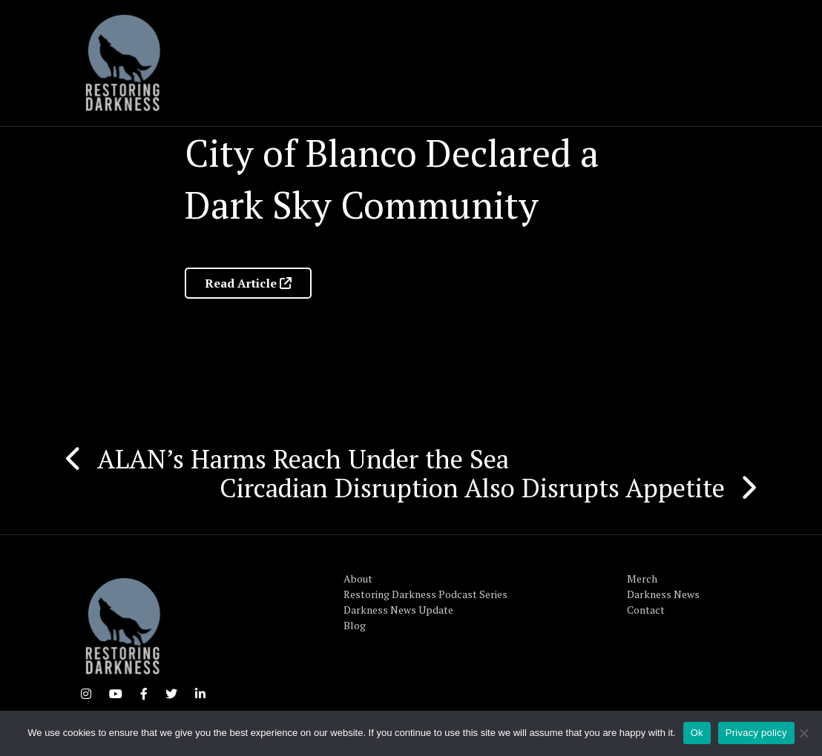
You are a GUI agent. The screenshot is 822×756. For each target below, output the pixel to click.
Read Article (248, 283)
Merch (642, 578)
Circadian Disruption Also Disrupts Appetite (472, 488)
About (357, 578)
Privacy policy (756, 732)
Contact (646, 610)
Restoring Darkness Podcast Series (425, 594)
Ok (697, 732)
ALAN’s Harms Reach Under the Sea (303, 459)
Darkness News (663, 594)
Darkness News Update (398, 610)
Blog (354, 625)
